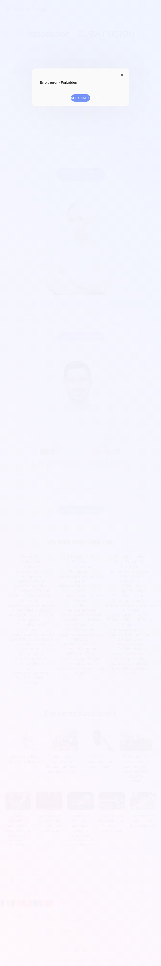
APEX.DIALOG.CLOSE (121, 75)
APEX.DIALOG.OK (80, 98)
